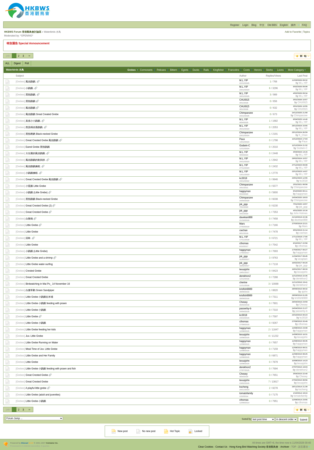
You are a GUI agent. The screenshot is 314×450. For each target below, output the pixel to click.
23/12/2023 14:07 (300, 171)
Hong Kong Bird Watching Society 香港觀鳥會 (253, 446)
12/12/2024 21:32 (300, 145)
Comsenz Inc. (52, 443)
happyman (245, 191)
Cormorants (146, 70)
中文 (262, 25)
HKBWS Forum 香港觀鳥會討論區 (22, 31)
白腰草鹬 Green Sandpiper (40, 290)
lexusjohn (244, 269)
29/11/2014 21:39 (300, 386)
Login (245, 25)
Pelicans (161, 70)
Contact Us (221, 446)
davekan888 (245, 217)
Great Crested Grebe (37, 212)
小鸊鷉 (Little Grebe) (36, 192)
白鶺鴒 (29, 218)
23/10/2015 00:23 (300, 315)
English (284, 25)
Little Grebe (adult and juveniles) (43, 394)
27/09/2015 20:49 (300, 321)
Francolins (233, 70)
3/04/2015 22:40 (300, 373)
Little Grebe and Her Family (40, 355)
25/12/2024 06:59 (300, 132)
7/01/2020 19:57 (300, 204)
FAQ (304, 25)
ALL (7, 63)
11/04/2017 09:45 (300, 256)
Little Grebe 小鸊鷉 (36, 309)
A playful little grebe (35, 388)
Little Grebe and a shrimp (39, 257)
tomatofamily (246, 393)
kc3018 (243, 178)
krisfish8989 (245, 289)
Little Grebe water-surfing (39, 264)
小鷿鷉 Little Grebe (36, 186)
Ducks (196, 70)
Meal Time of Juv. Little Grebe (41, 349)
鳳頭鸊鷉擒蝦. (33, 166)
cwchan (243, 230)
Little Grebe (32, 225)
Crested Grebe (33, 270)
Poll (27, 63)
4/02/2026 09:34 (300, 93)
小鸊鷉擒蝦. (32, 173)
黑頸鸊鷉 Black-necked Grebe (42, 199)
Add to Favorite (293, 31)
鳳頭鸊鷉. (31, 81)
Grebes (20, 81)
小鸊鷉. (29, 88)
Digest (17, 63)
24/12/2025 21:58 (300, 112)
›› (29, 55)
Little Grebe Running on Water (42, 342)
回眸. (28, 238)
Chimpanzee (246, 112)
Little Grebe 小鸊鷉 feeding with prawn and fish (51, 368)
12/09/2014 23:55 (300, 399)
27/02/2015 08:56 (300, 380)
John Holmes (300, 213)
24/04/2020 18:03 (300, 197)
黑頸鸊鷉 (30, 101)
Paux (242, 139)
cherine (243, 282)
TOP (293, 446)
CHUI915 (244, 99)
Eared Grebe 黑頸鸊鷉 (38, 147)
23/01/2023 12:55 (300, 178)
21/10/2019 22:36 (300, 217)
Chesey (243, 302)
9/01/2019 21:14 (300, 230)
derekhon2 (245, 276)
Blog (254, 25)
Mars (242, 223)
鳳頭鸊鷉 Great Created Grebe (42, 114)
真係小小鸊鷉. (33, 120)
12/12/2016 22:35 (300, 276)
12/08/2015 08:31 (300, 347)
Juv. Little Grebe (34, 336)
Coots (247, 70)
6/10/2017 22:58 (300, 243)
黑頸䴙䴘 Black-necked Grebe (42, 133)
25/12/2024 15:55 (300, 125)
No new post (146, 431)
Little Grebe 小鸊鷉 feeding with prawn (46, 303)
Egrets (184, 70)
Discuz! (24, 443)
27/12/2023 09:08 (300, 165)
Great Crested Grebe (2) (39, 205)
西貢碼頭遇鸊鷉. (34, 127)
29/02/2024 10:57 (300, 158)
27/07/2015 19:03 (300, 367)
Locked (195, 431)
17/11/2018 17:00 (300, 237)
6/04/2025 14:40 (300, 119)
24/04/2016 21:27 (300, 308)
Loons (280, 70)
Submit (303, 419)
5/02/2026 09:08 (300, 86)
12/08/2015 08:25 (300, 354)
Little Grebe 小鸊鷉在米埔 (39, 296)
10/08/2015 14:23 (300, 360)
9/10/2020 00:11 (300, 191)
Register (234, 25)
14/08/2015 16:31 (300, 334)
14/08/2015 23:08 (300, 328)
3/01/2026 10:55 (300, 106)
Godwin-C (244, 145)
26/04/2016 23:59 (300, 302)
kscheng (243, 386)
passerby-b (245, 308)
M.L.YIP (243, 80)
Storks (269, 70)
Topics (306, 31)
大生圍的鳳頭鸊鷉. (35, 153)
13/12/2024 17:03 (300, 139)
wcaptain (302, 259)
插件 (293, 25)
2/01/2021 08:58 (300, 184)
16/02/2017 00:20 (300, 263)
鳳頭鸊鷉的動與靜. (35, 160)
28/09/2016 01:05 (300, 295)
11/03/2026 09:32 (300, 80)
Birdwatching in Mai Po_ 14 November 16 (48, 283)
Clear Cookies (205, 446)
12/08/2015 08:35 (300, 341)
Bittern (173, 70)
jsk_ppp (243, 204)
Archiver (284, 446)
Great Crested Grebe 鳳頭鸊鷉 (42, 140)
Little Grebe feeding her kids (41, 329)
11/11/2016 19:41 (300, 282)
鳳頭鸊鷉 (30, 107)
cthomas (243, 243)
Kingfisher (218, 70)
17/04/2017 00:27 (300, 250)
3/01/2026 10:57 (300, 99)
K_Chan (303, 135)
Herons (258, 70)
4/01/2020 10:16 (300, 210)
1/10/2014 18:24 (300, 393)
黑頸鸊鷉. (31, 94)
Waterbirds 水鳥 (15, 69)
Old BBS (272, 25)
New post (120, 431)
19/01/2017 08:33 (300, 269)
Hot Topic (172, 431)
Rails (206, 70)
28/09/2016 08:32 (300, 289)
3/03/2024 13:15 (300, 152)
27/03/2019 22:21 (300, 223)
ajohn (304, 291)
